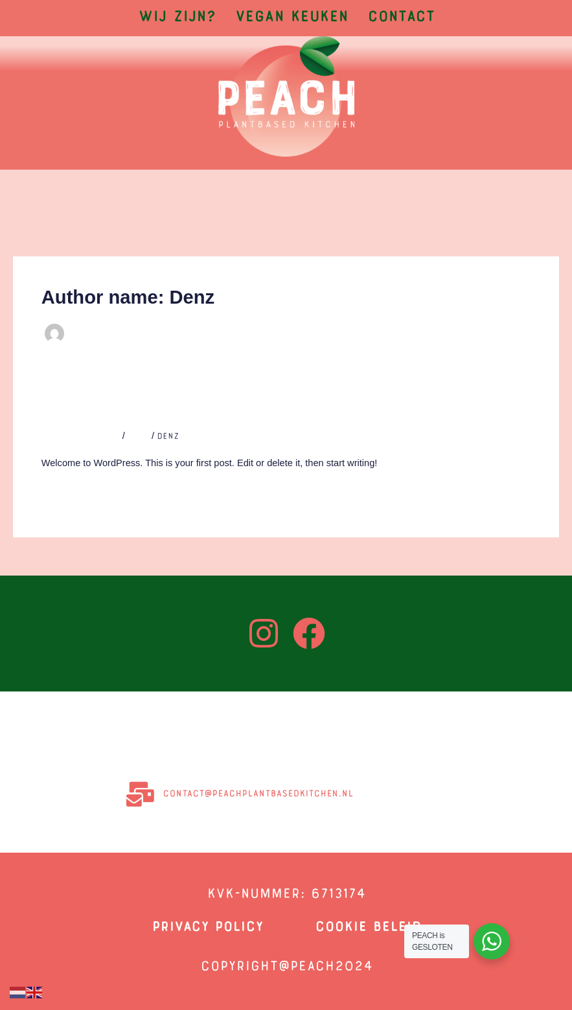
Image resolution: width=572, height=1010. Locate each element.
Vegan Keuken (291, 18)
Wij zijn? (177, 18)
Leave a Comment (80, 437)
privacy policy (207, 928)
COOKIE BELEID (368, 928)
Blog (138, 437)
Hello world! (93, 411)
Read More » (70, 492)
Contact (401, 18)
